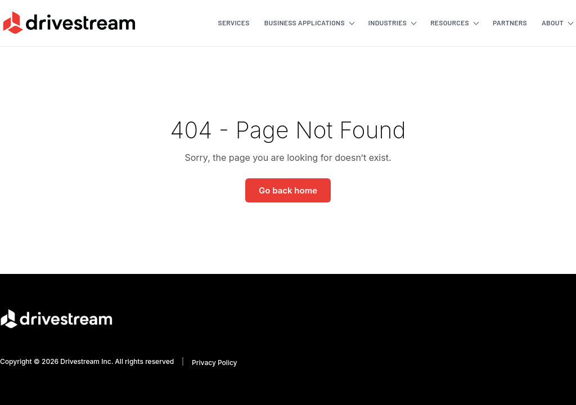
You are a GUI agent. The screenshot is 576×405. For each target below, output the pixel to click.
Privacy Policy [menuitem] (214, 362)
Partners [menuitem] (510, 22)
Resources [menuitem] (449, 22)
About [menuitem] (553, 22)
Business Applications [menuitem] (304, 22)
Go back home (288, 190)
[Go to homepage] (69, 22)
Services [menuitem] (233, 22)
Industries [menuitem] (387, 22)
